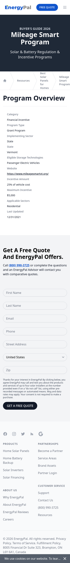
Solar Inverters (13, 470)
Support (43, 493)
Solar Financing (13, 477)
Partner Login (47, 473)
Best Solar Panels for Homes (44, 80)
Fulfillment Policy (48, 543)
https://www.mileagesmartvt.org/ (28, 173)
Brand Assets (47, 466)
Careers (8, 519)
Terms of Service (23, 543)
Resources (23, 80)
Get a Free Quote (20, 406)
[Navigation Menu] (65, 7)
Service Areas (47, 458)
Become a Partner (50, 451)
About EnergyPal (14, 505)
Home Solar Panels (16, 451)
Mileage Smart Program (64, 80)
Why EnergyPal (13, 497)
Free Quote (47, 7)
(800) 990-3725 (19, 265)
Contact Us (45, 500)
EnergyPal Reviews (16, 512)
